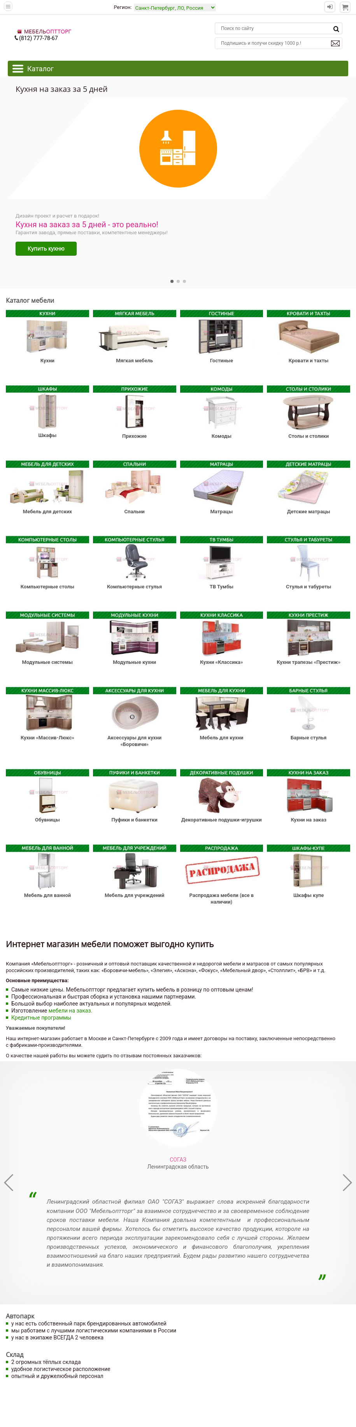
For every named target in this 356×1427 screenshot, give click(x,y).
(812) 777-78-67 (36, 38)
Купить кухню (46, 248)
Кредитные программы (41, 1018)
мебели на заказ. (71, 1011)
